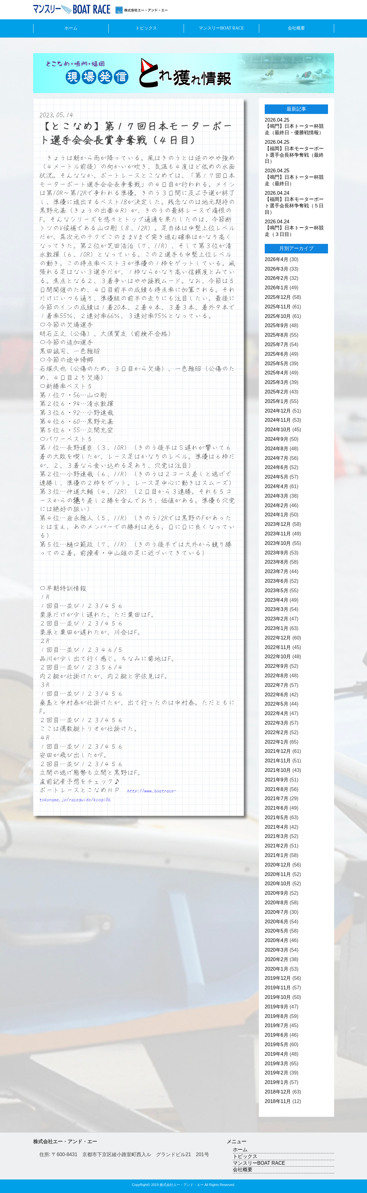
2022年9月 (276, 666)
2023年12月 (278, 524)
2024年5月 (276, 476)
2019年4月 (276, 1054)
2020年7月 (276, 912)
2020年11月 (278, 874)
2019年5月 (276, 1044)
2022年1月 (276, 742)
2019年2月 (276, 1072)
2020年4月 (276, 940)
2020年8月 (276, 902)
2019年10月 (278, 997)
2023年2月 (276, 618)
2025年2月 (276, 391)
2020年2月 (276, 959)
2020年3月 (276, 949)
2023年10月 (278, 543)
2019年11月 (278, 987)
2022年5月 (276, 703)
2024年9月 (276, 439)
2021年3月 (276, 836)
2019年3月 (276, 1063)
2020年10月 (278, 883)
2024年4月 (276, 486)
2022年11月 (278, 647)
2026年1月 (276, 287)
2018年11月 (278, 1101)
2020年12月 (278, 864)
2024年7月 (276, 458)
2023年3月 (276, 609)
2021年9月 (276, 779)
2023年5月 (276, 590)
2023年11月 (278, 533)
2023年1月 (276, 628)
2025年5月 (276, 363)
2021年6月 (276, 808)
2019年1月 (276, 1082)
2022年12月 (278, 637)
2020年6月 (276, 921)
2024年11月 (278, 420)
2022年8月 (276, 675)
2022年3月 (276, 723)
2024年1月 (276, 514)
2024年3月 (276, 496)
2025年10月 (278, 316)
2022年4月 (276, 713)
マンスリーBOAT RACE (221, 28)
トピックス (146, 28)
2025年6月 (276, 354)
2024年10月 (278, 429)
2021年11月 (278, 760)
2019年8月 (276, 1016)
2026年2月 (276, 278)
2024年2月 (276, 505)
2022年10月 (278, 656)
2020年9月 (276, 893)
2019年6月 (276, 1035)
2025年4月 (276, 372)
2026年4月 (276, 259)
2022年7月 (276, 685)
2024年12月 (278, 410)
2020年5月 (276, 930)
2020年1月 (276, 969)
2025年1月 (276, 401)
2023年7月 (276, 571)
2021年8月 (276, 789)
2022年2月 (276, 732)
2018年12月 (278, 1091)
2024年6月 (276, 467)
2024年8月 (276, 448)
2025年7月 (276, 344)
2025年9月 (276, 325)
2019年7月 (276, 1025)
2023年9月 (276, 552)
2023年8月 (276, 562)
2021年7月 (276, 798)
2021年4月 (276, 827)
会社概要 (296, 28)
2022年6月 (276, 694)
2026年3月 (276, 269)
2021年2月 (276, 845)
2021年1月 (276, 855)
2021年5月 (276, 817)
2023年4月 (276, 600)
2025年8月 (276, 335)
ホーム (70, 28)
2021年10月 (278, 770)
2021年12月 (278, 751)
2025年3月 (276, 382)
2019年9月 (276, 1006)
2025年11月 (278, 306)
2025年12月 (278, 297)
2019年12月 (278, 978)
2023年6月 (276, 581)
